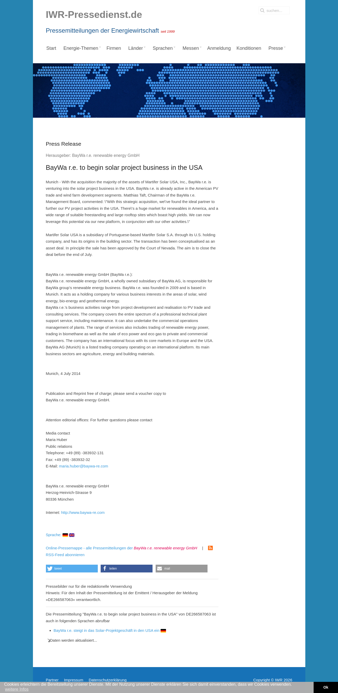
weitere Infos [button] (17, 689)
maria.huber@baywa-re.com (83, 466)
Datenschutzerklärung (108, 680)
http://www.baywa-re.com (83, 512)
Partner (52, 680)
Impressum (73, 680)
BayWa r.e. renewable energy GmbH (106, 155)
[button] (72, 568)
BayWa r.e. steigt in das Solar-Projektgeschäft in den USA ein (110, 630)
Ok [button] (325, 687)
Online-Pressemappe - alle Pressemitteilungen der (121, 548)
